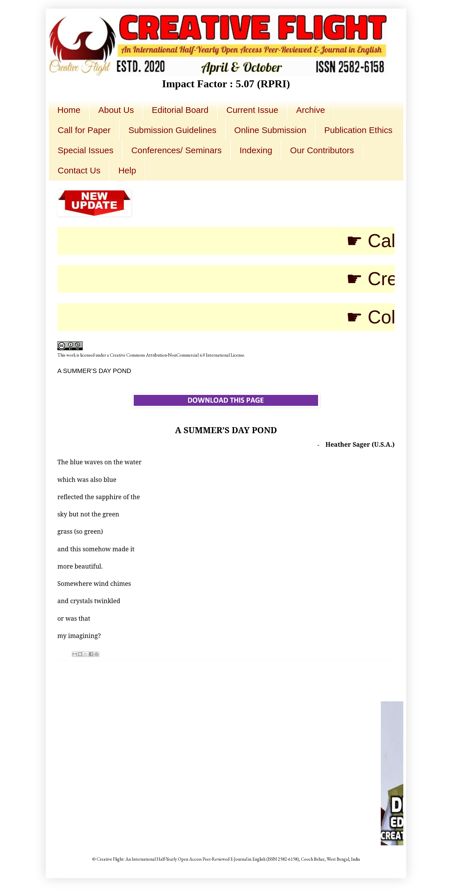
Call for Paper (84, 130)
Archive (310, 110)
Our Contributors (322, 150)
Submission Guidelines (172, 130)
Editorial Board (180, 110)
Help (127, 170)
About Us (116, 110)
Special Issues (85, 150)
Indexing (256, 150)
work (71, 355)
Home (68, 110)
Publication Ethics (358, 130)
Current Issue (252, 110)
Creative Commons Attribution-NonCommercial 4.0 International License (177, 355)
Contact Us (79, 170)
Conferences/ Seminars (176, 150)
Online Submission (270, 130)
